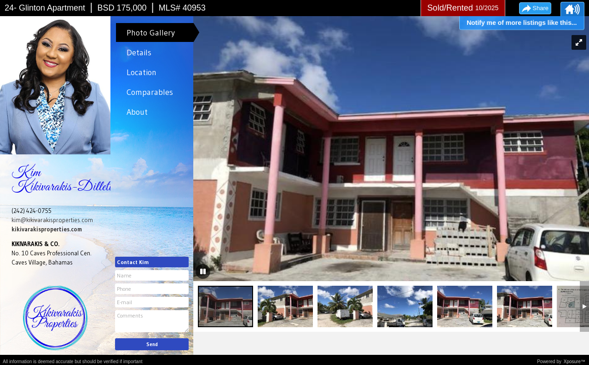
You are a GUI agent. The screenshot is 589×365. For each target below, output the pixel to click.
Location (141, 72)
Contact (133, 262)
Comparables (150, 92)
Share (540, 8)
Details (139, 52)
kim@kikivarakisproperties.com (52, 220)
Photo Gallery (151, 33)
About (137, 112)
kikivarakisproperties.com (47, 229)
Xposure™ (574, 361)
